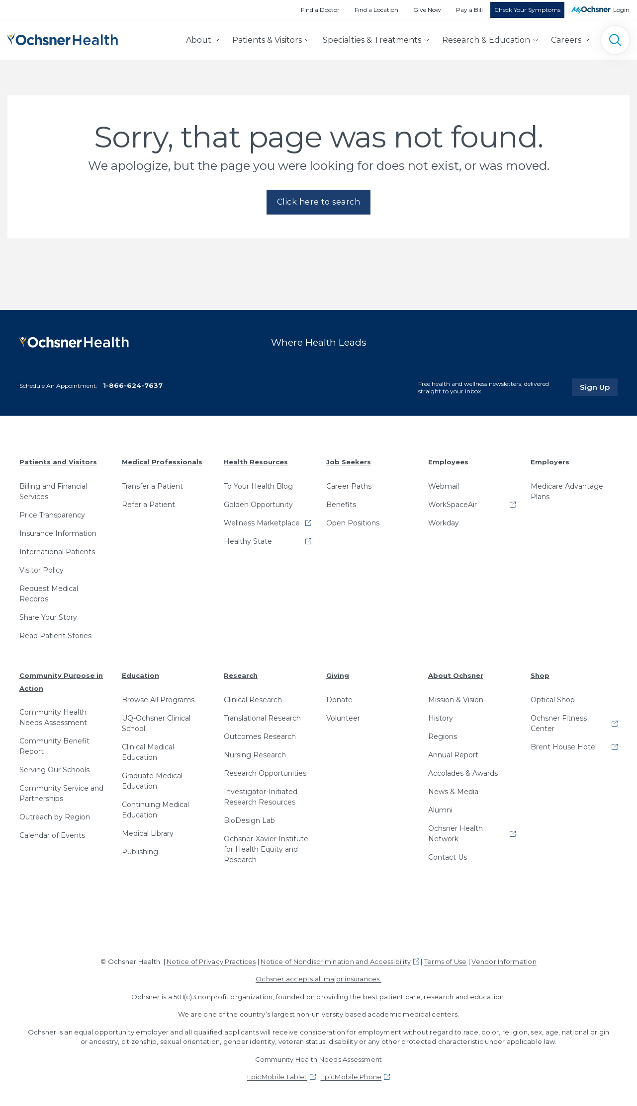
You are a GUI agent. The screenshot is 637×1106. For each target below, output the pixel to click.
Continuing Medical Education (155, 809)
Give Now (427, 9)
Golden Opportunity (258, 504)
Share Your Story (48, 617)
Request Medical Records (48, 593)
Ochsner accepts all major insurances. (318, 979)
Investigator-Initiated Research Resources (260, 797)
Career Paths (348, 486)
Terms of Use (445, 961)
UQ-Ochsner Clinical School (156, 723)
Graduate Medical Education (152, 781)
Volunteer (343, 718)
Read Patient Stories (55, 635)
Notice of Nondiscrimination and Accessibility (336, 961)
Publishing (140, 851)
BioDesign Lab (249, 820)
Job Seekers (348, 462)
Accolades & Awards (463, 773)
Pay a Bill (469, 9)
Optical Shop (553, 699)
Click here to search (319, 202)
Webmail (443, 486)
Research (241, 675)
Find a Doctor (320, 9)
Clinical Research (253, 699)
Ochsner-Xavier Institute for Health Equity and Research (266, 849)
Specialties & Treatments (372, 40)
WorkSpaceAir (452, 504)
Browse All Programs (158, 699)
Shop (540, 675)
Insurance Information (57, 533)
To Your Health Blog (258, 486)
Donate (339, 699)
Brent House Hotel (564, 746)
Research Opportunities (265, 773)
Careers (566, 40)
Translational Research (262, 718)
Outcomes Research (260, 736)
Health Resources (256, 462)
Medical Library (148, 833)
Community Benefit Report (54, 746)
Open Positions (352, 522)
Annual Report (453, 754)
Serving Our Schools (54, 769)
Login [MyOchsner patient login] (621, 9)
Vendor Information (503, 961)
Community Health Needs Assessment (53, 717)
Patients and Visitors (58, 462)
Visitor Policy (41, 570)
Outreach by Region (54, 816)
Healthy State (248, 541)
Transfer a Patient (152, 486)
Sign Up (599, 387)
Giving (337, 675)
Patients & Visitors (267, 40)
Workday (443, 522)
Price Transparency (52, 515)
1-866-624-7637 (133, 385)
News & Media (453, 791)
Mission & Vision (455, 699)
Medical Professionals (162, 462)
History (440, 718)
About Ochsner (455, 675)
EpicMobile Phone (350, 1077)
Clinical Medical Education (148, 752)
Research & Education (486, 40)
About (198, 40)
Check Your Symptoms (527, 9)
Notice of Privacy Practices (211, 961)
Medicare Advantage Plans (567, 491)
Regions (442, 736)
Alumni (440, 810)
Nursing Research (255, 754)
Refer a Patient (148, 504)
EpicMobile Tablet (277, 1077)
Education (140, 675)
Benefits (341, 504)
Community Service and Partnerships (61, 793)
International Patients (57, 551)
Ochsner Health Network (455, 833)
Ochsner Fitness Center (559, 723)
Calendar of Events (52, 835)
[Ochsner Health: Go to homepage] (62, 38)
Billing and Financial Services (53, 491)
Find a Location (376, 9)
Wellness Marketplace (262, 522)
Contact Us (447, 857)
